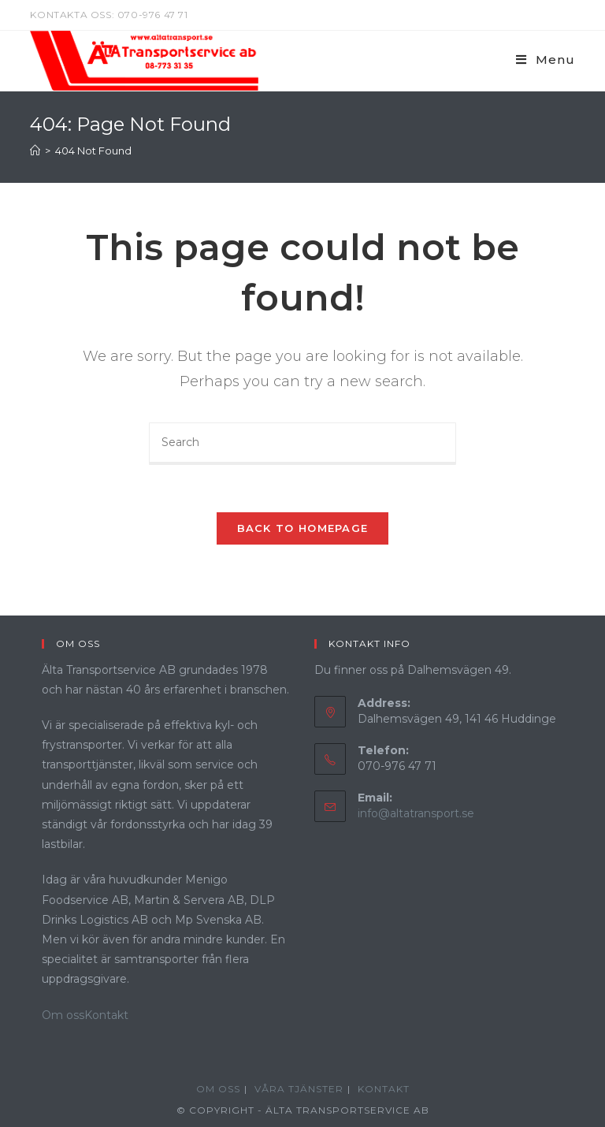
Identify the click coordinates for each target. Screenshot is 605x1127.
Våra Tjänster (298, 1089)
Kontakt (106, 1015)
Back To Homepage (303, 528)
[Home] (35, 150)
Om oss (63, 1015)
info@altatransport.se (416, 813)
